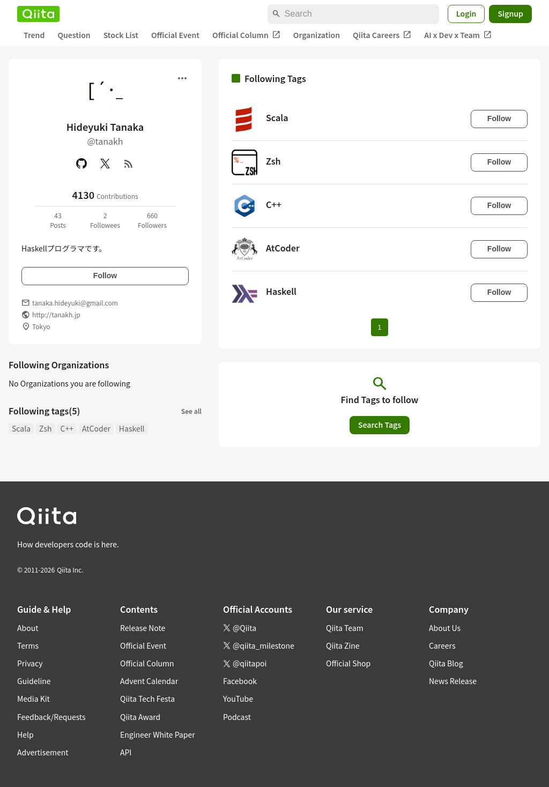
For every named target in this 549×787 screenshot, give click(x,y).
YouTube (238, 698)
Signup (510, 13)
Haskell (132, 428)
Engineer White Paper (157, 734)
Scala (21, 428)
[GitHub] (81, 163)
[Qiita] (38, 14)
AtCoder (96, 428)
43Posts (58, 220)
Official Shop (348, 663)
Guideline (34, 680)
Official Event (175, 34)
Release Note (142, 627)
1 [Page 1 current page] (379, 327)
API (125, 752)
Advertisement (43, 752)
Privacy (29, 663)
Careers (442, 645)
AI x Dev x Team (458, 35)
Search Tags (379, 424)
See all (191, 410)
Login (466, 13)
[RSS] (128, 163)
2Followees (105, 220)
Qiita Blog (446, 663)
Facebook (240, 680)
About (27, 627)
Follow (105, 275)
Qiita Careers (382, 35)
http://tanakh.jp (56, 314)
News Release (453, 680)
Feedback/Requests (51, 716)
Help (25, 734)
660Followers (152, 220)
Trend (34, 34)
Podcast (237, 716)
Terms (28, 645)
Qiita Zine (343, 645)
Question (73, 34)
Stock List (120, 34)
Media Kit (33, 698)
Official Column (246, 35)
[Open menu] (182, 78)
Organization (316, 34)
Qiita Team (344, 627)
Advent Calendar (149, 680)
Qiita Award (140, 716)
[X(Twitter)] (105, 163)
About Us (445, 627)
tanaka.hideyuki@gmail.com (75, 302)
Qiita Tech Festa (147, 698)
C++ (67, 428)
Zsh (45, 428)
